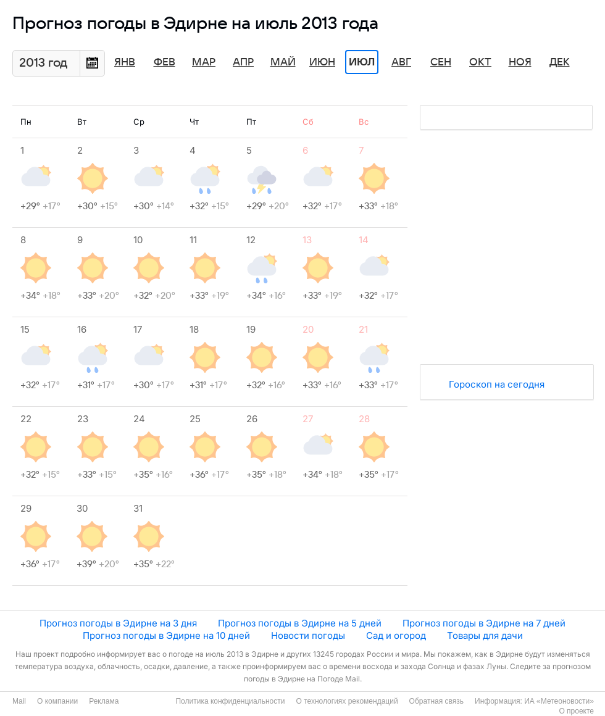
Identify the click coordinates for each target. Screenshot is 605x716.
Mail (19, 701)
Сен (440, 62)
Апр (243, 62)
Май (283, 62)
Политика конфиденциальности (230, 701)
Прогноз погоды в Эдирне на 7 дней (484, 623)
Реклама (104, 701)
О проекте (576, 711)
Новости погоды (308, 635)
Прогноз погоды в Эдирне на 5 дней (300, 623)
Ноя (520, 62)
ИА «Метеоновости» (559, 701)
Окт (480, 62)
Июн (322, 62)
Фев (164, 62)
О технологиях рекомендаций (347, 701)
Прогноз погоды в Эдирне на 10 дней (166, 635)
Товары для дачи (485, 635)
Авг (401, 62)
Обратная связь (436, 701)
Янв (124, 62)
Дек (559, 62)
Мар (203, 62)
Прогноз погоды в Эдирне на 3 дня (118, 623)
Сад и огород (396, 635)
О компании (57, 701)
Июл (362, 62)
